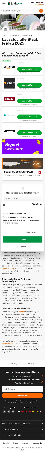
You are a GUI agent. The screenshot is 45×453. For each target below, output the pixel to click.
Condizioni (33, 403)
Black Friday (7, 344)
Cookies (25, 443)
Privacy (15, 443)
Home (4, 35)
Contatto (6, 443)
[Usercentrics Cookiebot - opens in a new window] (32, 204)
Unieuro (20, 79)
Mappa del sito (37, 443)
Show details (31, 232)
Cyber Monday (8, 268)
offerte (22, 312)
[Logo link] (5, 412)
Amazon (20, 63)
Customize (23, 247)
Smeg (19, 126)
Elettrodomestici (14, 35)
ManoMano (22, 110)
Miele (19, 94)
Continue (22, 239)
